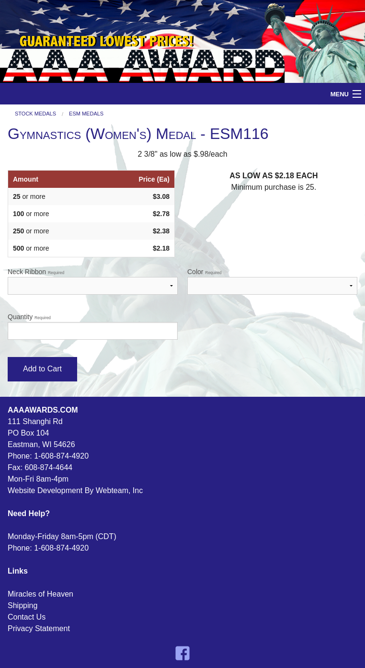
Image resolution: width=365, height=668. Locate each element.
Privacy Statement (39, 628)
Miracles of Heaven (40, 594)
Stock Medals (35, 113)
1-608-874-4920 (61, 456)
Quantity (93, 326)
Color (272, 281)
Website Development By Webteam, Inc (75, 490)
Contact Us (27, 617)
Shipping (22, 605)
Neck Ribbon (93, 281)
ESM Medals (86, 113)
